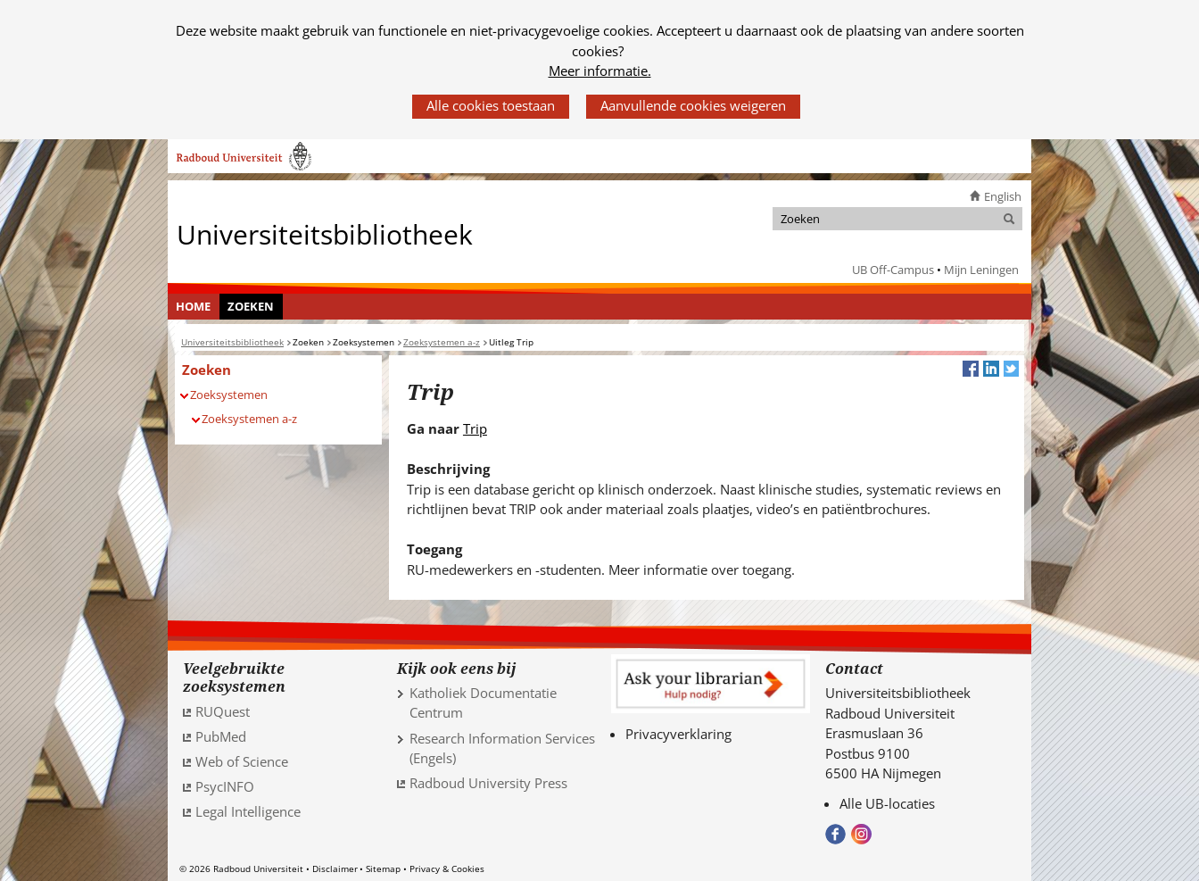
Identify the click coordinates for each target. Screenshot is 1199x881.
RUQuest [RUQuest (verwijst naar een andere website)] (222, 711)
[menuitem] (193, 307)
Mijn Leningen (981, 270)
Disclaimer (335, 868)
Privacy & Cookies (446, 868)
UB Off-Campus (893, 270)
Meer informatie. (600, 70)
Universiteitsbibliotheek (325, 233)
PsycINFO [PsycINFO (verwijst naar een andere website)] (224, 786)
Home (193, 306)
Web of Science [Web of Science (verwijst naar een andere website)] (241, 761)
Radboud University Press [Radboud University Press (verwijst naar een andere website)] (488, 783)
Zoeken (250, 306)
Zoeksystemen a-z (249, 419)
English (1002, 196)
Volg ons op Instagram (861, 834)
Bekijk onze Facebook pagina (835, 834)
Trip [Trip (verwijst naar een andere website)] (475, 428)
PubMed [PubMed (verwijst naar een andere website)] (220, 736)
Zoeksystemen (229, 394)
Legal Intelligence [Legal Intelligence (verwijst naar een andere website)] (248, 811)
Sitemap (383, 868)
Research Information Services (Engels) (502, 748)
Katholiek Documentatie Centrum (483, 703)
